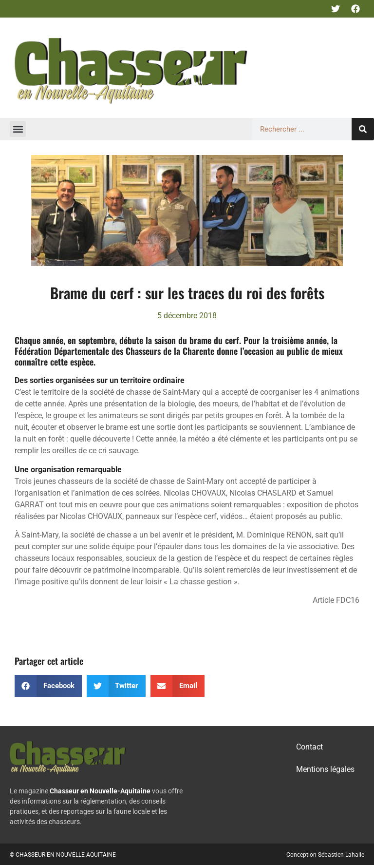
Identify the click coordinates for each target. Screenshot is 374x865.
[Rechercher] (363, 129)
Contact (309, 746)
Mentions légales (325, 769)
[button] (18, 129)
